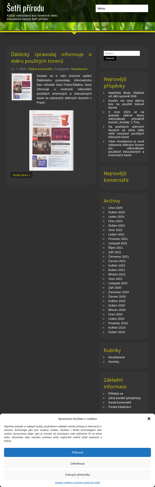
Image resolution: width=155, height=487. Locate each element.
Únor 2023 (115, 221)
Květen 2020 (116, 301)
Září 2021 (114, 252)
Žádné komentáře (40, 69)
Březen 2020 (117, 309)
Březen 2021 (117, 274)
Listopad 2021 (117, 243)
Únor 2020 (115, 314)
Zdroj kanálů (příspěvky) (124, 398)
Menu (101, 8)
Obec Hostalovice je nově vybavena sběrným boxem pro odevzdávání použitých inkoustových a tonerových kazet (126, 148)
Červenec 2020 (118, 292)
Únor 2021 (115, 278)
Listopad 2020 (117, 283)
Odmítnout (77, 463)
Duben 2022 (116, 225)
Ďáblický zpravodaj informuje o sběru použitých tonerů (51, 57)
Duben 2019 (116, 332)
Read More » (21, 175)
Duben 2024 (116, 212)
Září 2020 (114, 287)
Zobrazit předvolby (77, 474)
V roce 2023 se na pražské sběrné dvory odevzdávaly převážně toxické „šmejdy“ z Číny (126, 117)
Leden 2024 (116, 216)
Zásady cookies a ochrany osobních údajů (77, 482)
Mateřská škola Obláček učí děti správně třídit (126, 94)
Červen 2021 (117, 261)
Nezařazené (79, 69)
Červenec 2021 (118, 256)
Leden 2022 (116, 234)
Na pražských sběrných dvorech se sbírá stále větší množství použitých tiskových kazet (126, 132)
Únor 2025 (115, 207)
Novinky (113, 361)
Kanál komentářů (119, 402)
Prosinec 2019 (118, 323)
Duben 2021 (116, 270)
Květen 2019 (116, 327)
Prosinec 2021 (118, 238)
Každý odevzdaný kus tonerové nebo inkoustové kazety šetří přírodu (32, 11)
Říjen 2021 (115, 247)
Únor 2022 (115, 230)
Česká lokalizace (119, 407)
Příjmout (77, 452)
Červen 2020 (117, 296)
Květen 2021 (116, 265)
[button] (149, 419)
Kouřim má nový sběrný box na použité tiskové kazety (126, 104)
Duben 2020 (116, 305)
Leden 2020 (116, 318)
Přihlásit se (115, 393)
